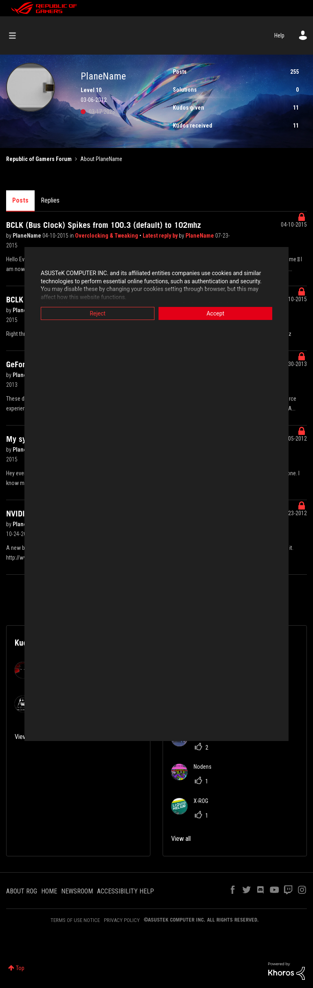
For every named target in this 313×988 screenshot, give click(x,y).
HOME (49, 891)
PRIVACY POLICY (122, 920)
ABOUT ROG (21, 891)
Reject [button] (98, 313)
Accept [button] (216, 313)
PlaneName (27, 235)
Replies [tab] (50, 200)
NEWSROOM (77, 891)
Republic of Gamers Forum (39, 159)
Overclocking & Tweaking (107, 235)
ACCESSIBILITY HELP (125, 891)
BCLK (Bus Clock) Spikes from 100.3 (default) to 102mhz (103, 225)
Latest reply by (161, 235)
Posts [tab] (20, 200)
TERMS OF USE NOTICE (75, 920)
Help (279, 35)
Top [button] (20, 968)
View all (181, 838)
